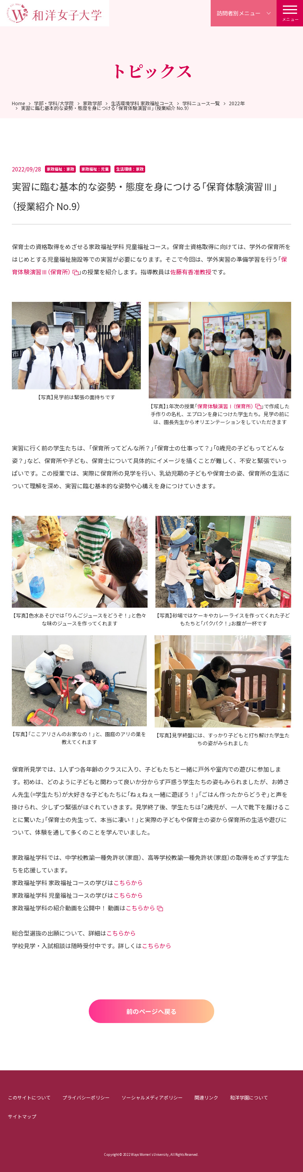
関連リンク (206, 1097)
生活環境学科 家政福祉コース (142, 103)
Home (18, 103)
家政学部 (92, 103)
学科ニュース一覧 (201, 103)
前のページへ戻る (151, 1011)
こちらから (128, 882)
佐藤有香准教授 (190, 272)
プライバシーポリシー (86, 1097)
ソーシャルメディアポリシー (152, 1097)
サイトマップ (22, 1116)
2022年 (237, 103)
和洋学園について (249, 1097)
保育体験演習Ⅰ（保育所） (225, 406)
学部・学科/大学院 (54, 103)
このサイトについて (29, 1097)
